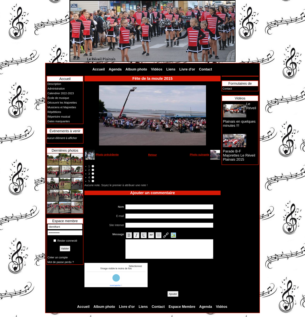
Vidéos (156, 69)
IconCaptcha (115, 285)
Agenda (115, 69)
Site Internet (116, 225)
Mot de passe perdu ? (60, 262)
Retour (152, 154)
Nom (121, 206)
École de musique (58, 98)
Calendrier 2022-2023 (60, 93)
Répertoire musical (58, 116)
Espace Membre (182, 307)
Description (54, 83)
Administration (56, 88)
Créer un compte (57, 257)
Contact (205, 69)
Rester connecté (67, 240)
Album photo (136, 69)
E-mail (120, 215)
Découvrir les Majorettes (62, 102)
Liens (170, 69)
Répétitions (54, 112)
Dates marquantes (58, 121)
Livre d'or (187, 69)
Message (118, 234)
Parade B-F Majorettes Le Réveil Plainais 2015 (239, 155)
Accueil (98, 69)
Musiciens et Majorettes (61, 107)
